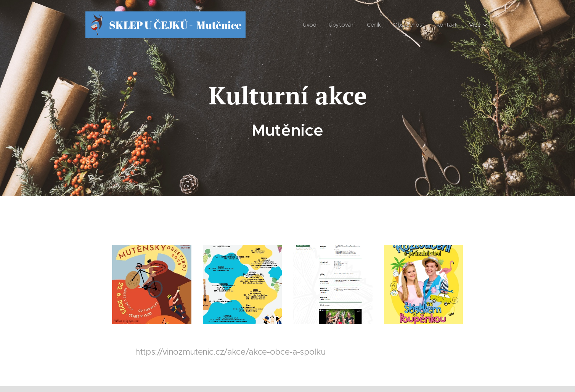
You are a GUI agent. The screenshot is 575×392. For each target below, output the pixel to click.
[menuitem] (311, 24)
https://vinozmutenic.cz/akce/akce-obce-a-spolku (230, 351)
